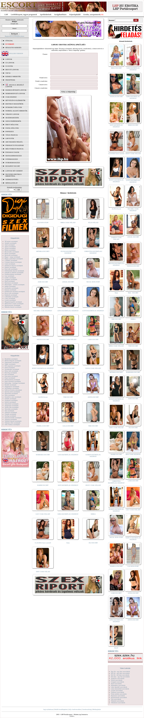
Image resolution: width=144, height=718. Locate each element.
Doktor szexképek (10, 267)
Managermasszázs (13, 156)
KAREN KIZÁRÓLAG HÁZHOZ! (93, 460)
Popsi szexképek (10, 378)
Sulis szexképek (10, 395)
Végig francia (11, 135)
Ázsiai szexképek (10, 248)
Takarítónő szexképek (11, 404)
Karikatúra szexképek (11, 288)
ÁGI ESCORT (93, 547)
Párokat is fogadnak (14, 145)
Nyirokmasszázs (12, 162)
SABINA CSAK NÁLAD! (68, 344)
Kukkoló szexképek (11, 295)
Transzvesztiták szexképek (13, 417)
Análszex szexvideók (117, 678)
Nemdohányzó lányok (15, 93)
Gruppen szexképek (11, 279)
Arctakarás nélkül (14, 142)
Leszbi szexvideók (117, 690)
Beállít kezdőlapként (61, 709)
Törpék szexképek (10, 414)
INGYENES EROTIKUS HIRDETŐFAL (13, 175)
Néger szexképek (10, 364)
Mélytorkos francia (14, 149)
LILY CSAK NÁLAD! (43, 518)
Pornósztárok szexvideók (119, 697)
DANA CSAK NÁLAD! (93, 372)
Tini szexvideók (116, 699)
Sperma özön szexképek (12, 392)
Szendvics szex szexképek (13, 397)
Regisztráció (9, 36)
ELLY (116, 648)
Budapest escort (12, 166)
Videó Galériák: (125, 668)
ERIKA (93, 518)
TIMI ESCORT (68, 401)
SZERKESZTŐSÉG (11, 179)
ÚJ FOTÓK (9, 66)
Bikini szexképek (10, 250)
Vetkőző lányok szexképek (13, 421)
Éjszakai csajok (12, 152)
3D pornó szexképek (11, 241)
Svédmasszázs (11, 159)
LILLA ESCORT (68, 430)
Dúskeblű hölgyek (13, 107)
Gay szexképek (9, 276)
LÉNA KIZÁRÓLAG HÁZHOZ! (68, 315)
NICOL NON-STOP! (93, 286)
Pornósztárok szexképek (12, 379)
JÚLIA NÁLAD (93, 227)
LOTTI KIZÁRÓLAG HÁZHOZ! (93, 315)
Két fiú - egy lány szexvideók (120, 673)
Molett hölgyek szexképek (13, 360)
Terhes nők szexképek (12, 407)
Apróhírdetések (45, 14)
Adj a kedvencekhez (75, 709)
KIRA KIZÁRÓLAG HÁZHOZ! (68, 518)
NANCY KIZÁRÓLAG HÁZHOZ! (133, 538)
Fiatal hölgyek (12, 128)
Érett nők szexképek (11, 269)
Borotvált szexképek (11, 255)
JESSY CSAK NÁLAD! (93, 489)
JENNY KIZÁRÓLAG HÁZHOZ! (43, 372)
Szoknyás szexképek (11, 400)
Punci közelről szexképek (13, 381)
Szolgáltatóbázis (60, 14)
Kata (68, 547)
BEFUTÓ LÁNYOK (12, 69)
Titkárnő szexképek (11, 412)
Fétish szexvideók (116, 680)
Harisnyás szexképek (11, 283)
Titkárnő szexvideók (117, 701)
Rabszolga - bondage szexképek (15, 383)
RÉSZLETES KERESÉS (13, 47)
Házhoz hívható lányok (15, 90)
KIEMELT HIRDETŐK (13, 76)
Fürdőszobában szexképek (13, 274)
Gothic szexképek (10, 278)
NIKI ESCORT (93, 430)
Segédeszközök (12, 118)
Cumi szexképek (10, 264)
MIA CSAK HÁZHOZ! (133, 454)
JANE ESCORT (43, 286)
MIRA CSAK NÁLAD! (68, 227)
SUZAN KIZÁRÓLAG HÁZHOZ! (68, 256)
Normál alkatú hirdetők (16, 111)
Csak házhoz (11, 97)
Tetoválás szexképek (11, 409)
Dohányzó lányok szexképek (14, 265)
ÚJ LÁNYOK (9, 63)
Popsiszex (9, 131)
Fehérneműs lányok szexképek (14, 271)
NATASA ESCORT (43, 344)
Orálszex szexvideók (117, 692)
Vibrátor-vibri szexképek (12, 423)
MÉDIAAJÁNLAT (11, 183)
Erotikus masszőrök (14, 104)
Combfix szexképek (11, 260)
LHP (6, 14)
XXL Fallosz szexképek (12, 424)
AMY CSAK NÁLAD (43, 576)
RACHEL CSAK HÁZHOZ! (43, 315)
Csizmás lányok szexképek (13, 262)
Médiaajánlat (96, 709)
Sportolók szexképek (11, 393)
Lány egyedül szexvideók (119, 687)
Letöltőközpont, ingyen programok (24, 14)
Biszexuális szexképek (12, 252)
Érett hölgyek (11, 124)
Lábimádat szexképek (11, 297)
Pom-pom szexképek (11, 376)
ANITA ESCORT (93, 401)
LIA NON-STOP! (42, 227)
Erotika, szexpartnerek (91, 14)
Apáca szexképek (10, 246)
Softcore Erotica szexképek (13, 390)
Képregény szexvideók (118, 685)
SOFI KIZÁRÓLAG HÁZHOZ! (68, 489)
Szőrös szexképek (10, 402)
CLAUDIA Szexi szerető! (43, 547)
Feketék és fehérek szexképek (14, 272)
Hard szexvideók (116, 683)
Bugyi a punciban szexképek (14, 258)
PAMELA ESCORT (43, 430)
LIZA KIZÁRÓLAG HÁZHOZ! (68, 459)
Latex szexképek (10, 298)
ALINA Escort (42, 401)
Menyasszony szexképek (12, 305)
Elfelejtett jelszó (19, 36)
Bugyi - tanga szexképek (12, 257)
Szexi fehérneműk (13, 121)
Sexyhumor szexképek (12, 388)
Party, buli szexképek (11, 371)
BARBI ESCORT (43, 489)
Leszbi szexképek (10, 300)
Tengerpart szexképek (11, 405)
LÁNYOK (8, 59)
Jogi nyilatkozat (48, 709)
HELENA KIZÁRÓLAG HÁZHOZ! (116, 264)
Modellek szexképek (11, 359)
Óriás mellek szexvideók (119, 694)
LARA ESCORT (93, 344)
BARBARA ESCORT (43, 459)
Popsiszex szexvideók (118, 696)
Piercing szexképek (11, 373)
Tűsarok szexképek (11, 419)
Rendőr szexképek (10, 385)
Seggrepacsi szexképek (12, 386)
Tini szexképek (9, 411)
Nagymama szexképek (12, 362)
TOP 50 (7, 73)
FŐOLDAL (9, 40)
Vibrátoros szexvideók (118, 702)
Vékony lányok (12, 114)
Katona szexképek (10, 290)
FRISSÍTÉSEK (10, 80)
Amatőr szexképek (10, 243)
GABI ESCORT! (116, 593)
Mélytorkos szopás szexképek (14, 303)
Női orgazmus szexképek (12, 366)
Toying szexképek (10, 416)
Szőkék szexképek (10, 398)
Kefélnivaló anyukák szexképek (15, 291)
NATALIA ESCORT (68, 372)
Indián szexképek (10, 286)
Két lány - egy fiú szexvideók (120, 677)
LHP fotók (9, 138)
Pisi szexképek (9, 374)
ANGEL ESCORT (68, 286)
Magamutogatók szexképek (13, 302)
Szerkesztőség (86, 709)
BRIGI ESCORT (116, 68)
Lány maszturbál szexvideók (120, 689)
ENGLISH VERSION (16, 53)
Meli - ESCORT (133, 293)
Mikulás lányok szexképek (13, 307)
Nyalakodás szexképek (12, 369)
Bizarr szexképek (10, 253)
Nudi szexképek (10, 367)
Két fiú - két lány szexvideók (120, 675)
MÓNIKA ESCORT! (43, 255)
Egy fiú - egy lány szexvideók (120, 671)
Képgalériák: (15, 238)
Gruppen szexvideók (117, 682)
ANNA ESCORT (133, 593)
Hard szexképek (10, 281)
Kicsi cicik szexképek (11, 293)
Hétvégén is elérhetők (15, 100)
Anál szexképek (10, 245)
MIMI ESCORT (133, 125)
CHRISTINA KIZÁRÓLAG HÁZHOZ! (93, 256)
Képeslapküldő (75, 14)
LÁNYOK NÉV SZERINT (14, 171)
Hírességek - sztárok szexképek (14, 284)
